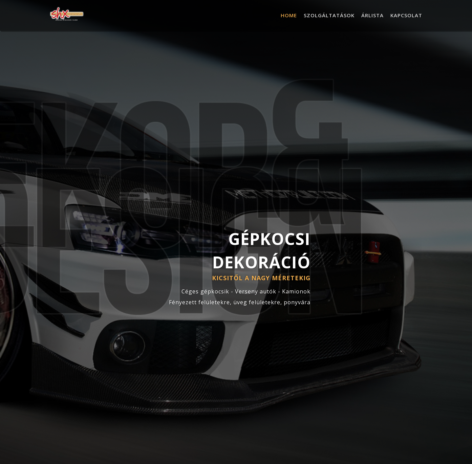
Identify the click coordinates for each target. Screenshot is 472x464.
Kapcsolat (406, 15)
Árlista (372, 15)
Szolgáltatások (329, 15)
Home (289, 15)
